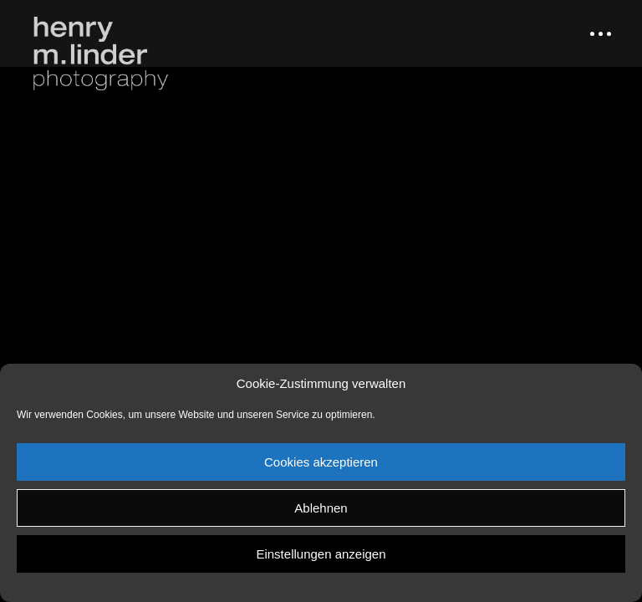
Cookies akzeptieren (321, 462)
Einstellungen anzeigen (320, 554)
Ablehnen (320, 508)
